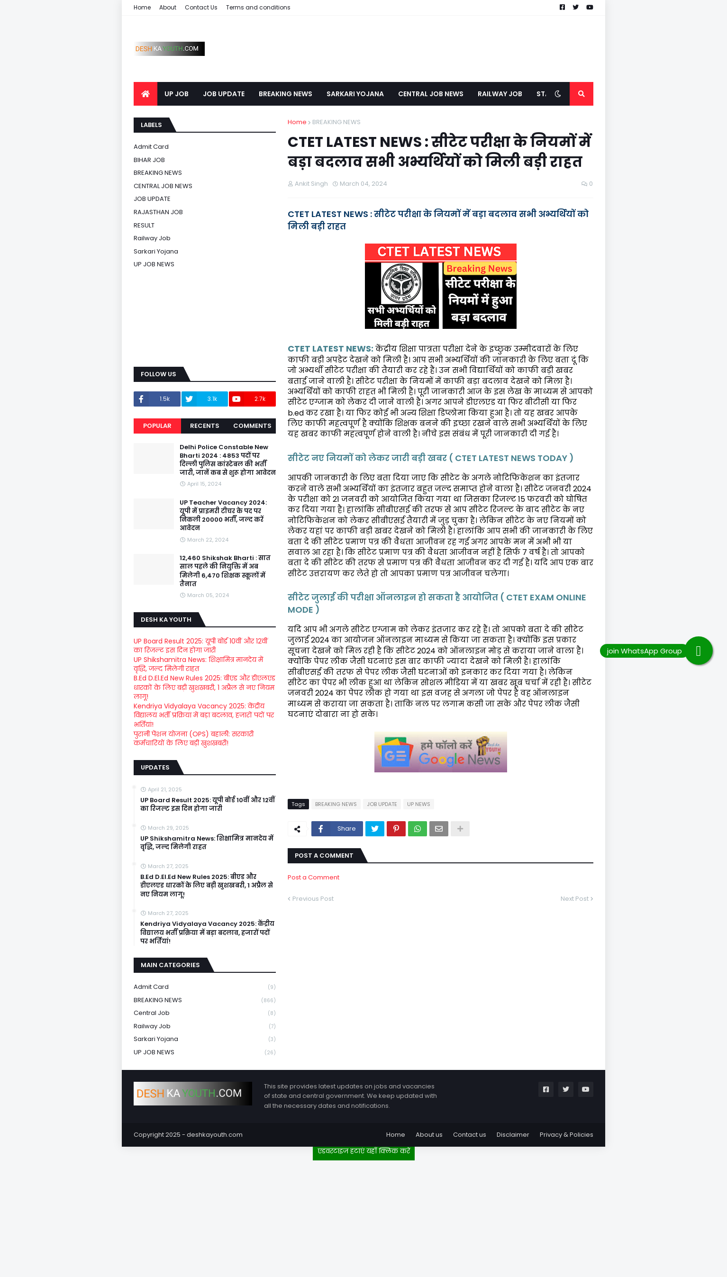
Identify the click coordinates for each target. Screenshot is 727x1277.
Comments (252, 425)
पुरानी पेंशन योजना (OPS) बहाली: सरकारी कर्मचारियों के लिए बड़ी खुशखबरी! (194, 738)
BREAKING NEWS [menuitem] (285, 94)
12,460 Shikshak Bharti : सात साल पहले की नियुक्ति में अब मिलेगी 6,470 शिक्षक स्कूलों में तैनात (225, 571)
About (167, 7)
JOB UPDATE (382, 804)
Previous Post (313, 898)
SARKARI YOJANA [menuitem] (355, 94)
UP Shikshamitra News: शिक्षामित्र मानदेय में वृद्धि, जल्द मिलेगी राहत (198, 664)
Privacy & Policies (566, 1134)
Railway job (152, 238)
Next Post (575, 898)
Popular (157, 425)
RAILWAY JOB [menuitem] (500, 94)
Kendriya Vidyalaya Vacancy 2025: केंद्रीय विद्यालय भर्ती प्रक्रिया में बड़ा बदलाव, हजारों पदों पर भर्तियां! (204, 715)
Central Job (205, 1013)
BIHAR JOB (149, 159)
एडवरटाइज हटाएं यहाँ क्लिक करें (364, 1151)
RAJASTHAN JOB (158, 212)
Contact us (469, 1134)
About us (429, 1134)
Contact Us (201, 7)
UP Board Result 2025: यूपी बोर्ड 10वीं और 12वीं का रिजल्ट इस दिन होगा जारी (201, 645)
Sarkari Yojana (156, 251)
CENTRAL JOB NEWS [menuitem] (430, 94)
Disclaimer (513, 1134)
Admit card (151, 146)
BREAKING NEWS (336, 122)
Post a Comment (313, 877)
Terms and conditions (258, 7)
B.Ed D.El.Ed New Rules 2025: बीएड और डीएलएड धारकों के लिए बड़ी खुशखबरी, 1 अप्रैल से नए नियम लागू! (204, 687)
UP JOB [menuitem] (176, 94)
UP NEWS (418, 804)
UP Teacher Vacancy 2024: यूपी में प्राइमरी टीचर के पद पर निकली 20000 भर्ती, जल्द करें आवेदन (223, 515)
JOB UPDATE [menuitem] (224, 94)
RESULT (144, 225)
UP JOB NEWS (154, 264)
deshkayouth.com (215, 1134)
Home (142, 7)
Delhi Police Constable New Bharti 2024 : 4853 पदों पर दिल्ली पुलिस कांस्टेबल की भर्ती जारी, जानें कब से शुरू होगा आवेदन (228, 460)
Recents (204, 425)
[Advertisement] (363, 1215)
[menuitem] (145, 94)
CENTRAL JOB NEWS (163, 185)
